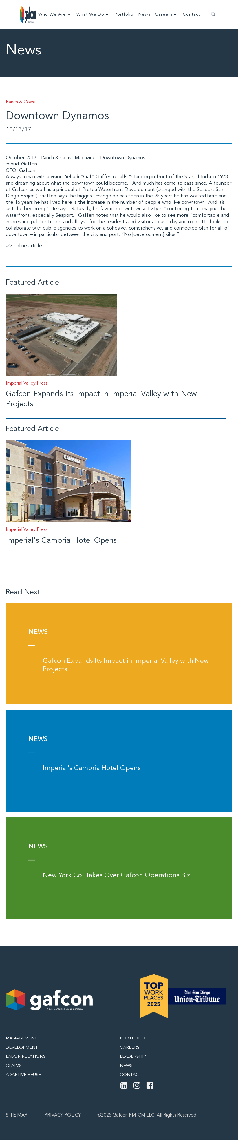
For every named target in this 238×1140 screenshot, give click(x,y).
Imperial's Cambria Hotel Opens (61, 541)
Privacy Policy (62, 1115)
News (144, 14)
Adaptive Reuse (23, 1075)
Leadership (133, 1057)
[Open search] (213, 14)
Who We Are (55, 14)
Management (21, 1038)
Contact (191, 14)
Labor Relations (26, 1057)
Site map (17, 1115)
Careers (166, 14)
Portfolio (123, 14)
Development (22, 1048)
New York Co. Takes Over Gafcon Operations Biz (116, 875)
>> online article (24, 245)
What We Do (93, 14)
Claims (14, 1066)
